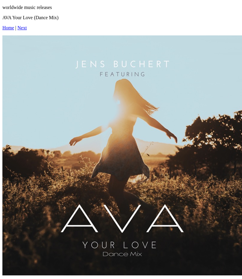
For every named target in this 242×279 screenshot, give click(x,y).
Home (8, 27)
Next (22, 27)
